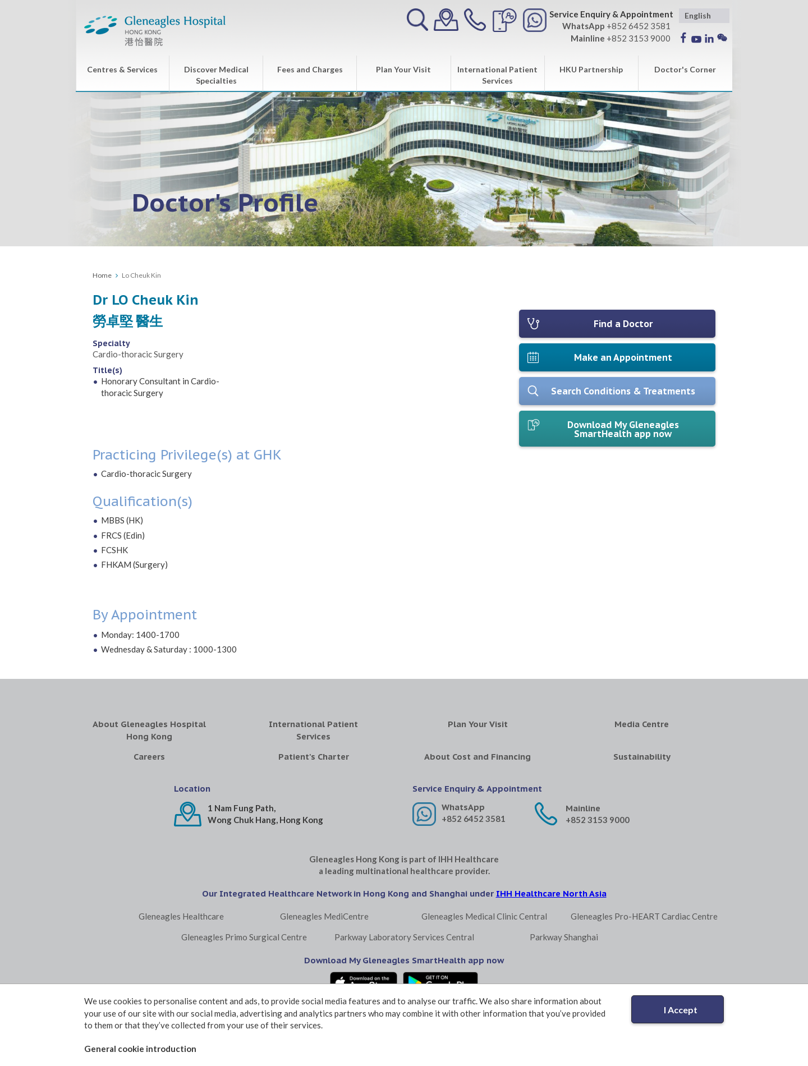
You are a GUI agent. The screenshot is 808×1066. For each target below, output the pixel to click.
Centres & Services (122, 69)
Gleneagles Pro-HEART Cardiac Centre (644, 916)
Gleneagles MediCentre (324, 916)
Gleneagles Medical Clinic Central (484, 916)
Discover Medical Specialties (216, 75)
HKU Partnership (591, 69)
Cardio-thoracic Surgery (138, 354)
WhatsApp (463, 807)
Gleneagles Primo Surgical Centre (244, 937)
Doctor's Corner (685, 69)
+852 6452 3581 (474, 819)
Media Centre (641, 724)
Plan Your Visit (403, 69)
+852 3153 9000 (598, 820)
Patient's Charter (313, 756)
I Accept (680, 1009)
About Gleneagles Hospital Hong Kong (149, 730)
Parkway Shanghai (564, 937)
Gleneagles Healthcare (181, 916)
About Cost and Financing (477, 756)
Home (102, 275)
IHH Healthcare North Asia (551, 893)
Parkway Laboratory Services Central (404, 937)
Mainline (583, 808)
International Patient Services (497, 75)
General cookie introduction (140, 1049)
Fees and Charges (310, 69)
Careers (149, 756)
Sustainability (642, 756)
